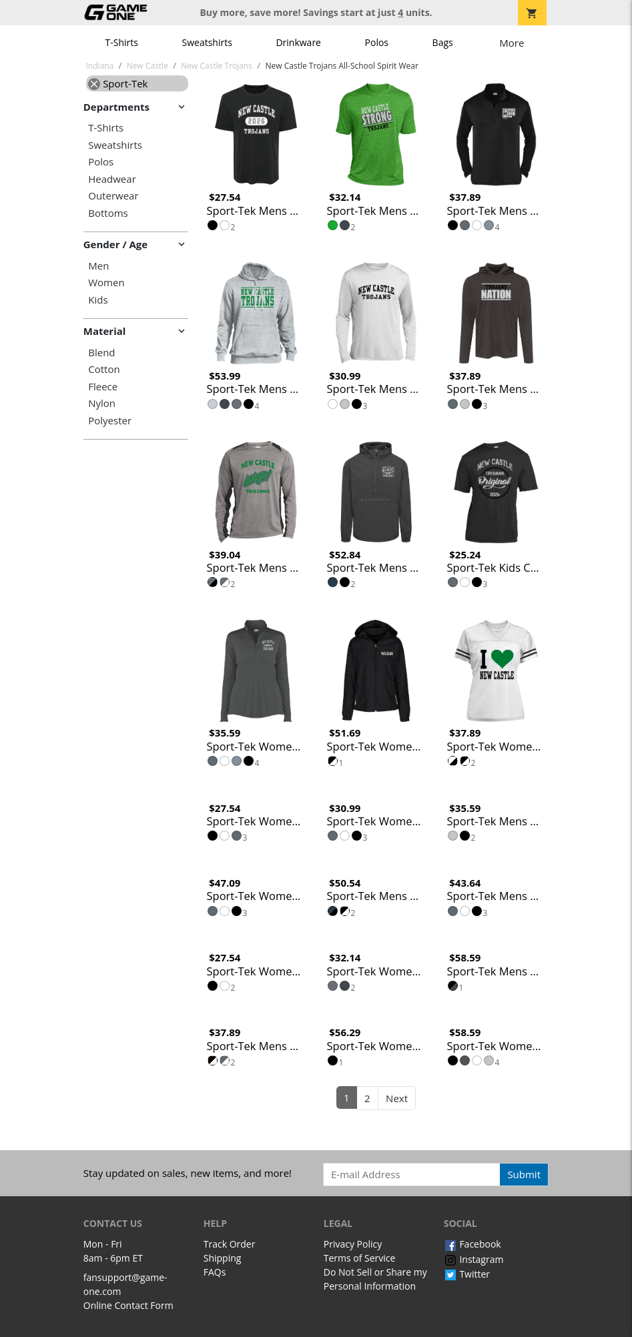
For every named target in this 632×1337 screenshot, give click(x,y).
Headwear (112, 179)
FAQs (215, 1272)
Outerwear (113, 195)
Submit (524, 1174)
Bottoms (107, 213)
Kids (97, 300)
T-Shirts (121, 42)
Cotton (103, 369)
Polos (376, 42)
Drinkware (298, 42)
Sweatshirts (207, 42)
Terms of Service (360, 1258)
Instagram (474, 1259)
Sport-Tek (117, 83)
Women (106, 282)
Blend (101, 352)
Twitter (467, 1274)
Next (397, 1098)
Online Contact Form (128, 1305)
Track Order (230, 1244)
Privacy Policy (353, 1244)
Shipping (223, 1258)
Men (98, 266)
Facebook (472, 1244)
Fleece (102, 386)
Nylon (101, 403)
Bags (442, 42)
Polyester (109, 420)
